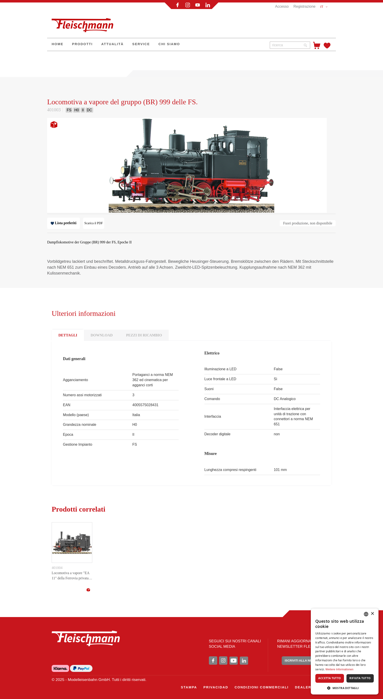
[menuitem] (57, 44)
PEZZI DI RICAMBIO (144, 335)
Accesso (281, 6)
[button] (324, 6)
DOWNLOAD (102, 335)
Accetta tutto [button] (329, 678)
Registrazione (304, 6)
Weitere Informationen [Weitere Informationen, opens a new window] (339, 669)
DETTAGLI (67, 335)
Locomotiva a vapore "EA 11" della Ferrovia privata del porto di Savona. (70, 576)
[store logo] (84, 23)
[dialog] (344, 651)
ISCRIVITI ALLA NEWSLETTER (306, 660)
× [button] (372, 613)
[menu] (156, 44)
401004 (57, 568)
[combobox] (290, 45)
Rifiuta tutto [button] (360, 678)
